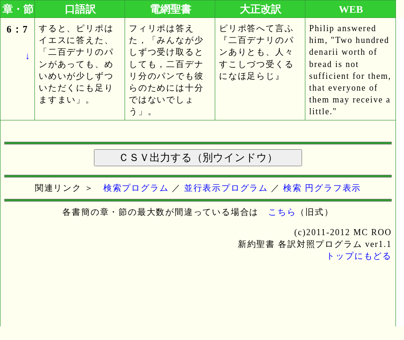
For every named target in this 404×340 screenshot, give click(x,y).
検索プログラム (136, 188)
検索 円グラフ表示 (322, 188)
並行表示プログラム (226, 188)
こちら (282, 212)
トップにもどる (359, 256)
